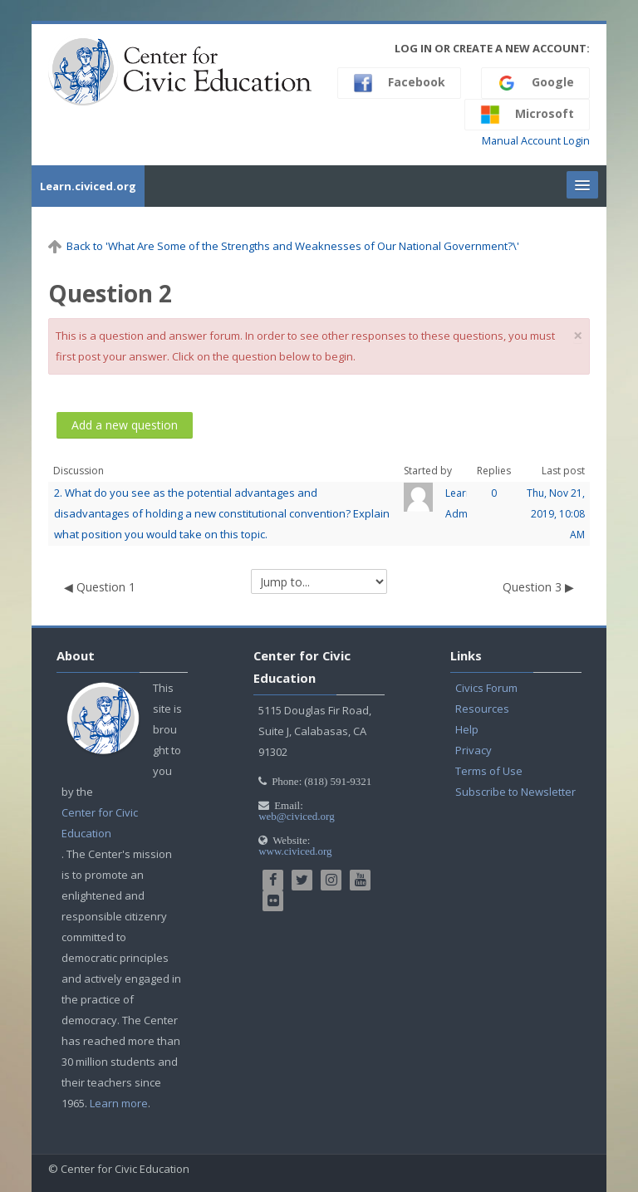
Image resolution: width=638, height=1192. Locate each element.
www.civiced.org (294, 851)
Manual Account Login (536, 141)
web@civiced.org (296, 816)
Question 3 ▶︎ (538, 587)
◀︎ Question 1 (99, 587)
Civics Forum (486, 687)
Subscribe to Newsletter (515, 791)
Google (535, 83)
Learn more (119, 1103)
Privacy (473, 750)
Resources (482, 708)
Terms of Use (489, 770)
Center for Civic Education (99, 823)
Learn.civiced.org (88, 186)
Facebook (399, 83)
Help (466, 729)
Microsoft (527, 115)
